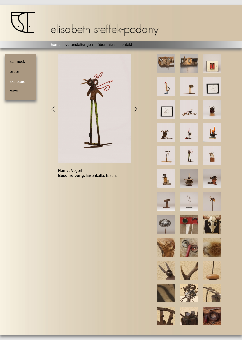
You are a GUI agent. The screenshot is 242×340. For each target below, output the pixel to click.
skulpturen (19, 81)
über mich (106, 45)
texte (14, 91)
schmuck (17, 62)
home (55, 45)
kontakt (126, 45)
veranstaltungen (79, 45)
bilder (14, 71)
